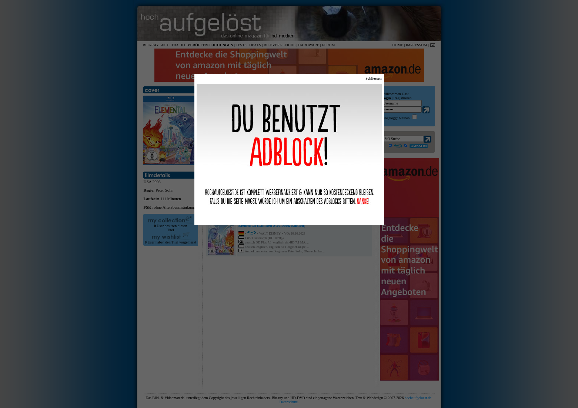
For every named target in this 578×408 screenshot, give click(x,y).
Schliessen (373, 78)
